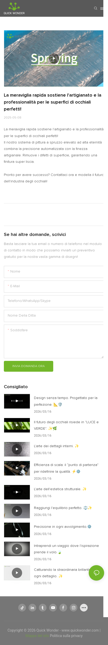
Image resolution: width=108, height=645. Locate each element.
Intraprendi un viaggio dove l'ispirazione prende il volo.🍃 (66, 549)
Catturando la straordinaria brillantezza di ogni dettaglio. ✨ (67, 573)
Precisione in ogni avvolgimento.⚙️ (63, 527)
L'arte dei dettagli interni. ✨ (56, 446)
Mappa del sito (37, 636)
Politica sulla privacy (66, 636)
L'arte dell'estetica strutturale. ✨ (60, 489)
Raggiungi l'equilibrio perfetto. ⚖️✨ (63, 508)
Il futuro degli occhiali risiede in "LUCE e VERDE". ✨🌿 (66, 425)
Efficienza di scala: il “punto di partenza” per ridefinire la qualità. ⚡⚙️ (66, 468)
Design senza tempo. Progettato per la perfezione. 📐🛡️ (65, 401)
